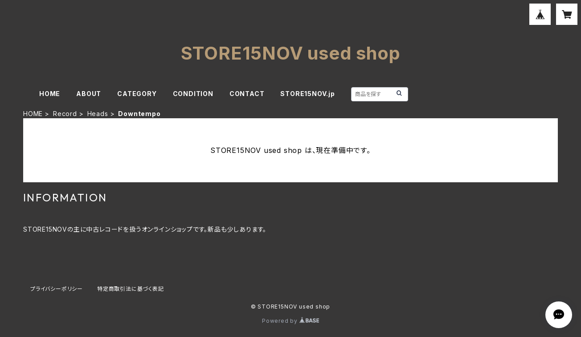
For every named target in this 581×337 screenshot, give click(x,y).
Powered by (290, 320)
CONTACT (247, 93)
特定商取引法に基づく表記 (130, 288)
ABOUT (88, 93)
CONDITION (193, 93)
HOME (49, 93)
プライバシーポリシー (56, 288)
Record (65, 113)
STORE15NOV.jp (307, 93)
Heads (97, 113)
